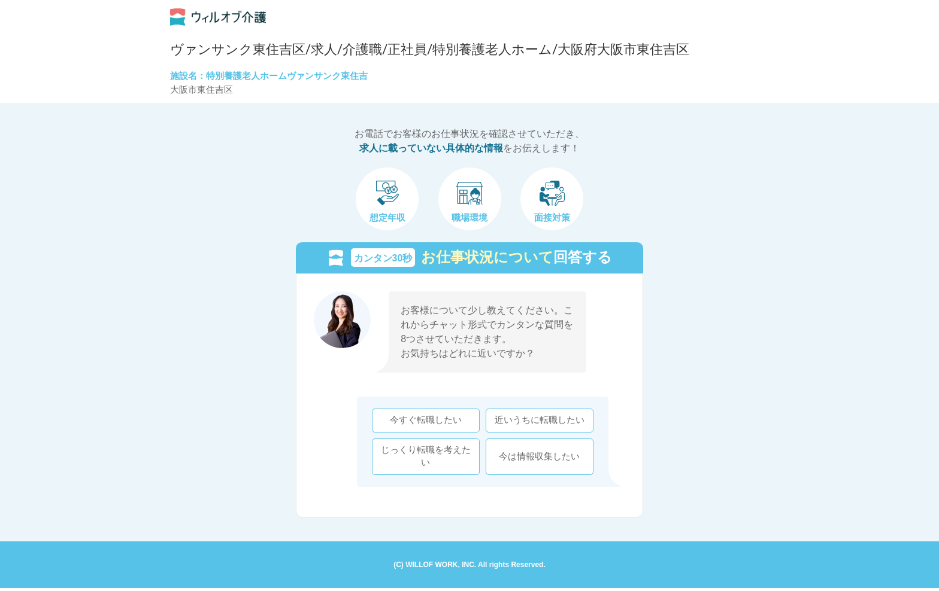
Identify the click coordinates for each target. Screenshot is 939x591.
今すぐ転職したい (423, 422)
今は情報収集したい (536, 457)
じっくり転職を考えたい (423, 457)
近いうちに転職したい (536, 422)
